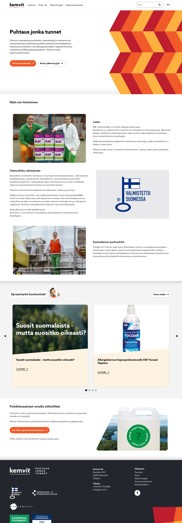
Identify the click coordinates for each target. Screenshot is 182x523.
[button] (86, 390)
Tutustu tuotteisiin (21, 63)
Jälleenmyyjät (56, 5)
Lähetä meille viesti (49, 438)
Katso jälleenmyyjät (50, 63)
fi (168, 4)
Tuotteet (32, 5)
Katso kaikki (159, 294)
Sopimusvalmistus (74, 5)
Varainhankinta (142, 484)
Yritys (42, 5)
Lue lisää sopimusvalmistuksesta (28, 430)
